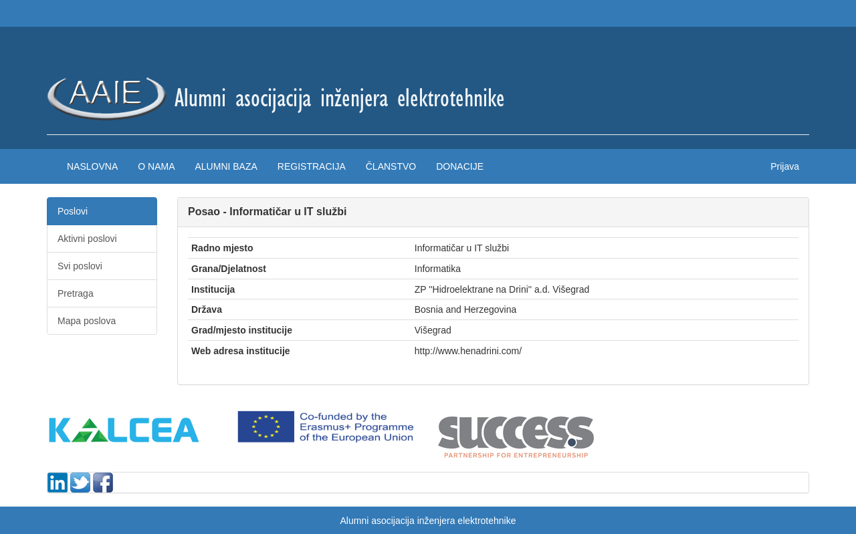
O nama (156, 166)
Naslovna (92, 166)
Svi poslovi (80, 266)
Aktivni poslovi (87, 238)
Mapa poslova (87, 320)
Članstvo (391, 166)
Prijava (784, 166)
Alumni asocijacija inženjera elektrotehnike (428, 520)
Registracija (312, 166)
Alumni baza (226, 166)
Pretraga (76, 293)
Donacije (460, 166)
